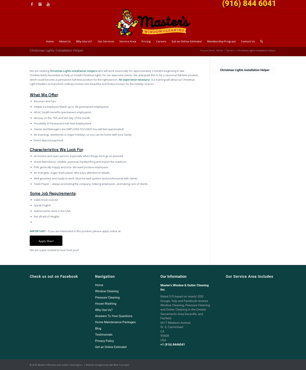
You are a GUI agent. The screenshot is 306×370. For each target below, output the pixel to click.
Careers (230, 50)
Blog (98, 328)
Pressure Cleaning (107, 297)
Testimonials (104, 334)
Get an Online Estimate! (111, 347)
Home (219, 50)
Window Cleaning (107, 291)
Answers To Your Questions (113, 316)
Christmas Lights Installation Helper (56, 50)
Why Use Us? (104, 310)
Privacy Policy (104, 341)
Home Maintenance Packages (115, 322)
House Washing (106, 303)
